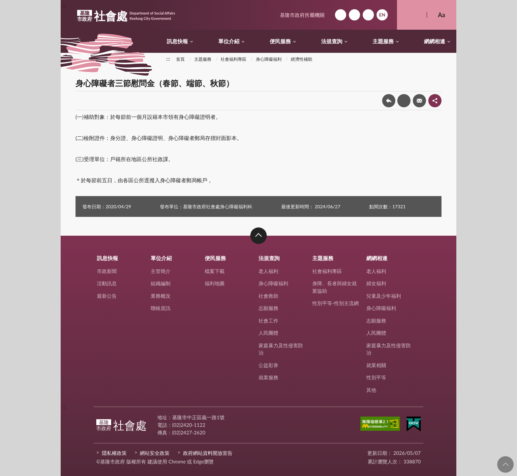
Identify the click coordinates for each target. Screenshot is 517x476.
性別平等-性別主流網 (335, 303)
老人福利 (268, 271)
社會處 (126, 16)
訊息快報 (177, 41)
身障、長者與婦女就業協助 (334, 287)
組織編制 (160, 283)
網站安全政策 (154, 453)
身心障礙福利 (269, 59)
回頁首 (505, 464)
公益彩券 (268, 365)
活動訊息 (107, 283)
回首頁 (340, 14)
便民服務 (280, 41)
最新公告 (107, 296)
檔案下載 (215, 271)
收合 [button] (258, 235)
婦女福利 (376, 283)
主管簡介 (160, 271)
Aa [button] (441, 15)
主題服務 (383, 41)
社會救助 (268, 296)
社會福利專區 (233, 59)
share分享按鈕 (434, 100)
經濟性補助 (301, 59)
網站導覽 (354, 14)
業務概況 (160, 296)
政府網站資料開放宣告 (207, 453)
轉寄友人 (419, 100)
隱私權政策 (114, 453)
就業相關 (376, 365)
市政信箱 (368, 14)
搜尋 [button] (412, 15)
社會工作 (268, 320)
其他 (371, 390)
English (382, 14)
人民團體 (268, 333)
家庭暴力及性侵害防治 (280, 349)
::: (64, 5)
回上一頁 (388, 100)
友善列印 (404, 100)
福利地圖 (215, 283)
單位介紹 (228, 41)
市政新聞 (107, 271)
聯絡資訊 (160, 308)
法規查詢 (331, 41)
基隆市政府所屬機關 (302, 15)
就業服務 (268, 377)
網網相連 (434, 41)
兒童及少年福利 (383, 296)
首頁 (180, 59)
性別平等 (376, 377)
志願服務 (268, 308)
